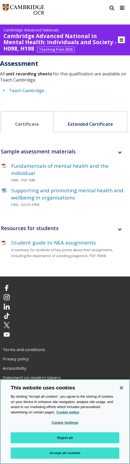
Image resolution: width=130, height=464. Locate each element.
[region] (65, 421)
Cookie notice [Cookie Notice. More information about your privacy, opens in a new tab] (68, 412)
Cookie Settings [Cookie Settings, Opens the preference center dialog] (65, 423)
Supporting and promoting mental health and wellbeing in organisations (67, 194)
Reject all (65, 438)
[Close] (121, 388)
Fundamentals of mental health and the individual (60, 169)
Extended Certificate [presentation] (90, 124)
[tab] (27, 121)
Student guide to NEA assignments (53, 242)
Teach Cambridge (26, 90)
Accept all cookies (65, 453)
